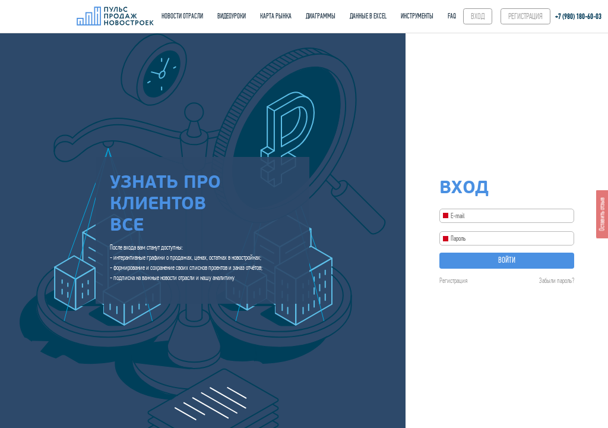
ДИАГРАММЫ (320, 16)
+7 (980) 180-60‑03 (578, 16)
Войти (506, 260)
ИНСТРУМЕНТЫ (417, 16)
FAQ (452, 16)
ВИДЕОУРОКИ (231, 16)
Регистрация (453, 280)
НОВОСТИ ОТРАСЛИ (182, 16)
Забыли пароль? (556, 280)
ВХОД (477, 16)
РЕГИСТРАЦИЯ (525, 16)
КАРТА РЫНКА (276, 16)
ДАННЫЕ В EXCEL (368, 16)
